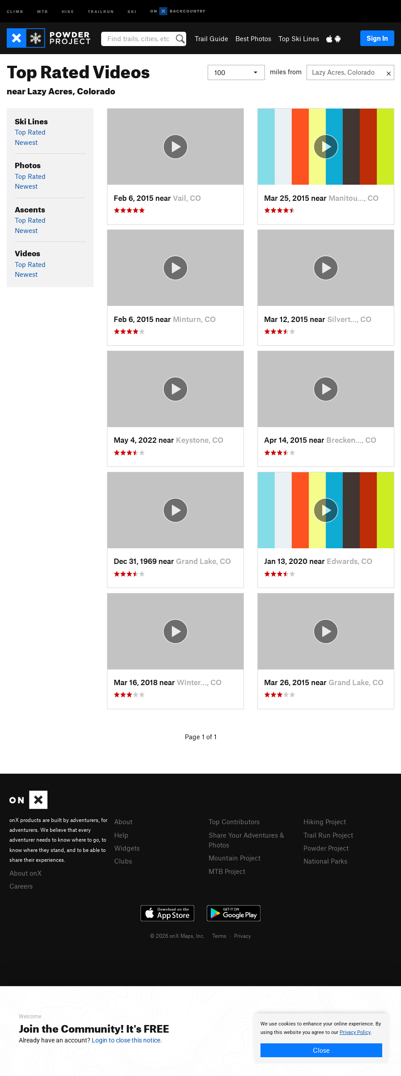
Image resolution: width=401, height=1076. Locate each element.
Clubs (123, 861)
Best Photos (253, 38)
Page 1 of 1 (201, 737)
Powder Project (326, 848)
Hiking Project (324, 822)
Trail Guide (211, 38)
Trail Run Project (328, 835)
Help (121, 835)
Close (321, 1050)
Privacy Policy (355, 1032)
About (123, 822)
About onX (25, 873)
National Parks (325, 861)
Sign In (377, 38)
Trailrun (101, 11)
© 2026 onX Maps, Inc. (177, 935)
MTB (42, 11)
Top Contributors (234, 822)
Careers (21, 886)
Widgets (127, 848)
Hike (68, 11)
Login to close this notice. (127, 1040)
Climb (15, 11)
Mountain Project (234, 858)
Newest (26, 142)
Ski (132, 11)
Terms (219, 935)
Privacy (242, 935)
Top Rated (30, 132)
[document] (321, 1038)
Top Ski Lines (298, 38)
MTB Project (227, 871)
